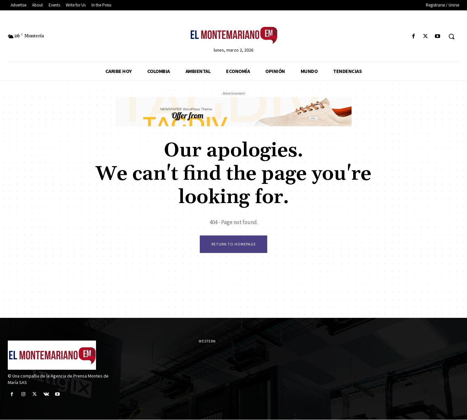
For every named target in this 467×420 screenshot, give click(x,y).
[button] (451, 36)
